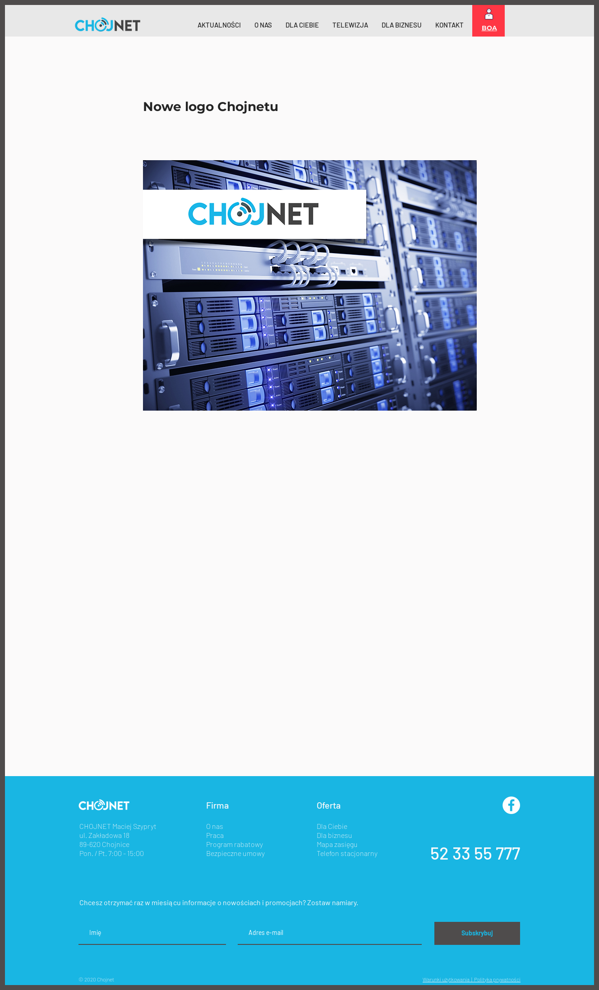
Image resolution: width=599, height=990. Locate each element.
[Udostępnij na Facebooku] (147, 593)
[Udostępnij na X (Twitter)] (169, 593)
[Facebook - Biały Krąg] (511, 805)
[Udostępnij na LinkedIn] (191, 593)
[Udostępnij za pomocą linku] (213, 593)
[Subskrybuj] (477, 933)
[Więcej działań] (471, 85)
